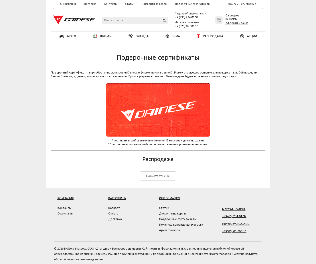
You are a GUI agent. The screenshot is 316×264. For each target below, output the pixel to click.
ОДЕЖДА (138, 36)
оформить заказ (237, 22)
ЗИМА (173, 36)
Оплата (113, 213)
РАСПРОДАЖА (210, 36)
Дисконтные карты (154, 4)
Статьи (129, 4)
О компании (68, 4)
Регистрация (248, 4)
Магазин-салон (233, 209)
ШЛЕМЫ (102, 36)
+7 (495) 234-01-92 (234, 216)
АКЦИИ (248, 36)
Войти (232, 4)
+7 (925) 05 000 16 (186, 26)
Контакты (110, 4)
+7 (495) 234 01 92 (186, 17)
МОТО (67, 36)
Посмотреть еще (158, 175)
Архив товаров (169, 230)
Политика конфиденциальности (181, 224)
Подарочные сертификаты (192, 4)
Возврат (114, 207)
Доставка (90, 4)
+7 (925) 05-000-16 (234, 231)
